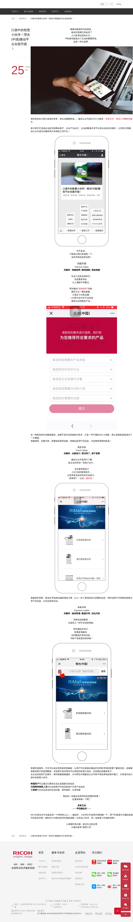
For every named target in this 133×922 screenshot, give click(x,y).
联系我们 (78, 878)
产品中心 (42, 861)
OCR (77, 901)
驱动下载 (55, 867)
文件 (70, 901)
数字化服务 (43, 867)
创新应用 (42, 873)
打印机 (50, 901)
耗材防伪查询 (57, 873)
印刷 (64, 901)
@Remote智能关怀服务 (61, 878)
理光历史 (78, 861)
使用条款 (108, 913)
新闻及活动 (79, 884)
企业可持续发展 (81, 867)
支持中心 (42, 878)
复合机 (58, 901)
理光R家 (78, 873)
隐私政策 (88, 913)
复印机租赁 (56, 861)
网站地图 (98, 913)
